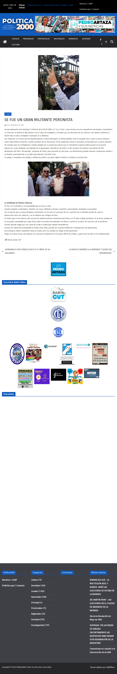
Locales (15, 38)
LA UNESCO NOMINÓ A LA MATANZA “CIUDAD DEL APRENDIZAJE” (92, 251)
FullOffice (110, 667)
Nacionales (59, 38)
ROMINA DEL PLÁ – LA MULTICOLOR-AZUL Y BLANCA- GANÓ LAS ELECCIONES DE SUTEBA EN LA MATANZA (102, 587)
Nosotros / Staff (86, 4)
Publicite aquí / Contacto (89, 9)
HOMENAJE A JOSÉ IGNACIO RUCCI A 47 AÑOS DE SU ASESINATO (26, 251)
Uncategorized (37, 625)
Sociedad (86, 38)
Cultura (16, 44)
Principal (35, 602)
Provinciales (44, 38)
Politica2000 (21, 667)
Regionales (28, 38)
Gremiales (73, 38)
